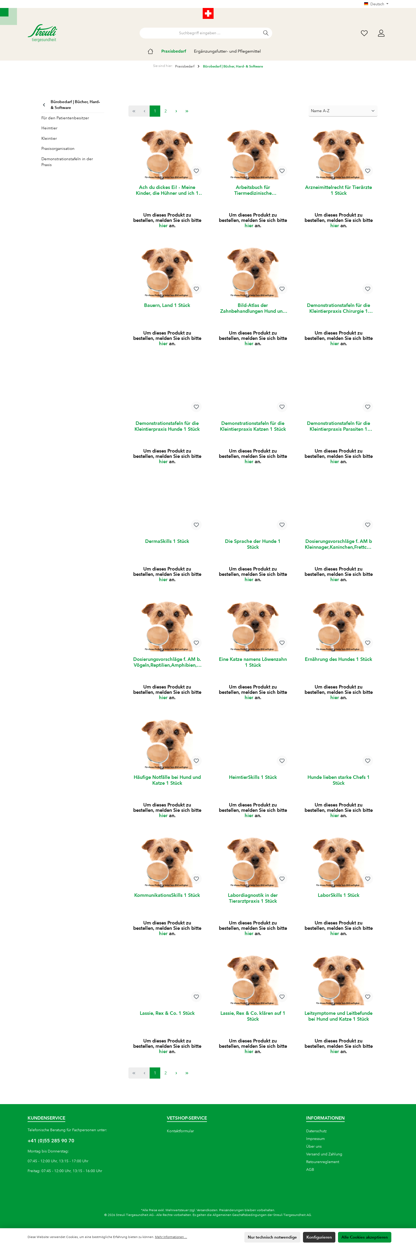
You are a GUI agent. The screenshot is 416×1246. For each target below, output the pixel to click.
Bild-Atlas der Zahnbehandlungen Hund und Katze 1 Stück (252, 309)
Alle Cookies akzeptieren (364, 1237)
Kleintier (49, 138)
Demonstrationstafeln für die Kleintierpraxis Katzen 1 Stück (253, 428)
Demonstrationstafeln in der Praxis (67, 162)
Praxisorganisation (58, 148)
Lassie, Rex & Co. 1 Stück (167, 1020)
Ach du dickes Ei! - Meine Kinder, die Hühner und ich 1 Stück (167, 190)
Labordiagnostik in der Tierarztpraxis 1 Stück (253, 904)
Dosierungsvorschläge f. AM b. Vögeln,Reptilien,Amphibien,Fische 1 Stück (167, 666)
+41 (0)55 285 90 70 (51, 1140)
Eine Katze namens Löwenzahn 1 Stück (253, 666)
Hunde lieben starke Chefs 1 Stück (338, 785)
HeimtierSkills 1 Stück (253, 782)
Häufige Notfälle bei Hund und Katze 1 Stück (167, 785)
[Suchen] (266, 33)
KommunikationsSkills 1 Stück (167, 901)
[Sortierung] (343, 111)
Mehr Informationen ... (171, 1237)
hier (163, 226)
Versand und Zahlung (324, 1154)
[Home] (154, 51)
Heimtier (49, 128)
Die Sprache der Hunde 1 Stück (253, 547)
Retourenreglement (322, 1161)
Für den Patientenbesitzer (65, 118)
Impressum (315, 1138)
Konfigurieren (319, 1237)
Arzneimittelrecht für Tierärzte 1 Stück (338, 190)
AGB (310, 1169)
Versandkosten (207, 1210)
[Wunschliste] (364, 33)
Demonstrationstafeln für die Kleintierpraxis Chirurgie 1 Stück (338, 309)
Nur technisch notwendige (272, 1237)
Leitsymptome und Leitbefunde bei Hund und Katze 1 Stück (338, 1023)
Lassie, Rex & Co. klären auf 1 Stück (252, 1023)
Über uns (314, 1146)
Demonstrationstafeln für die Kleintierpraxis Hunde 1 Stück (167, 428)
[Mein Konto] (381, 33)
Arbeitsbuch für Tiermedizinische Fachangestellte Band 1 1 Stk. (252, 190)
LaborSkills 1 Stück (338, 901)
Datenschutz (316, 1131)
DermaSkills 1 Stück (167, 544)
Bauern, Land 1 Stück (167, 306)
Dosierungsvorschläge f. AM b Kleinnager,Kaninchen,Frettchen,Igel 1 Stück (338, 547)
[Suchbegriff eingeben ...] (200, 33)
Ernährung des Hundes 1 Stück (338, 663)
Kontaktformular (180, 1131)
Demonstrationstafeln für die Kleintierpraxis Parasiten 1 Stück (338, 428)
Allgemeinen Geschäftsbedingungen (240, 1215)
